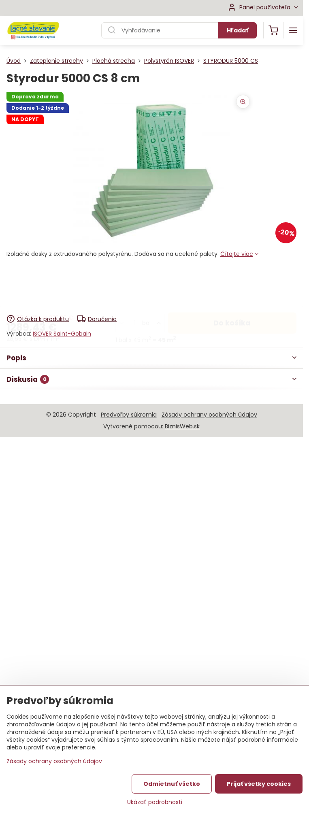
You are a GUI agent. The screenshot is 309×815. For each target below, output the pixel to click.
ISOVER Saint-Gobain (62, 334)
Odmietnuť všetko (171, 788)
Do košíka (231, 281)
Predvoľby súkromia (129, 415)
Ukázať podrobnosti (154, 807)
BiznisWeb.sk (182, 426)
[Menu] (293, 30)
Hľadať (237, 30)
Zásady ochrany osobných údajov (209, 415)
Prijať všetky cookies (259, 788)
